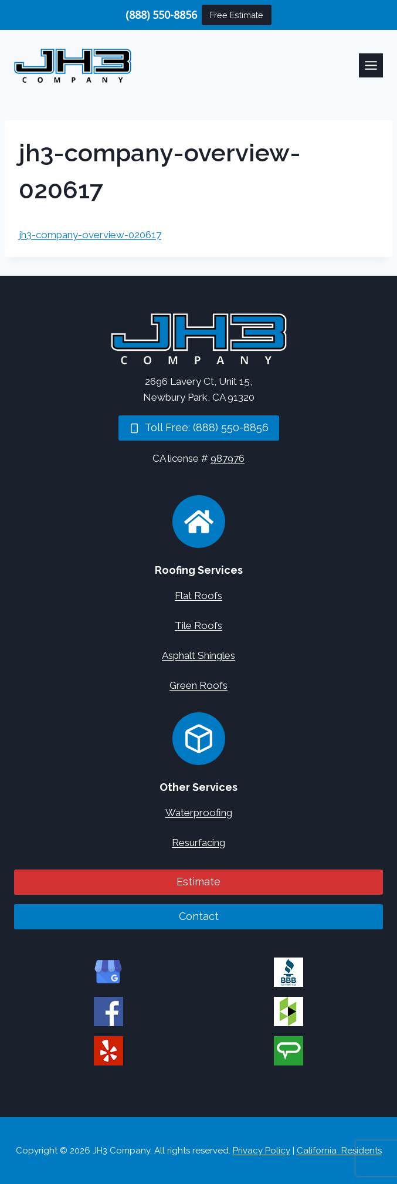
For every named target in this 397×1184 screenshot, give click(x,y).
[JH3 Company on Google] (108, 972)
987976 (228, 458)
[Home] (199, 338)
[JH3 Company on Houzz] (288, 1011)
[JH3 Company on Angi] (288, 1050)
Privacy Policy (261, 1150)
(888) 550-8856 (161, 15)
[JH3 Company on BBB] (288, 972)
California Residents (339, 1150)
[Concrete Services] (198, 738)
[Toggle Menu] (371, 65)
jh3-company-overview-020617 (90, 235)
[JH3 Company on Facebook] (108, 1011)
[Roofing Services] (198, 521)
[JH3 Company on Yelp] (108, 1050)
